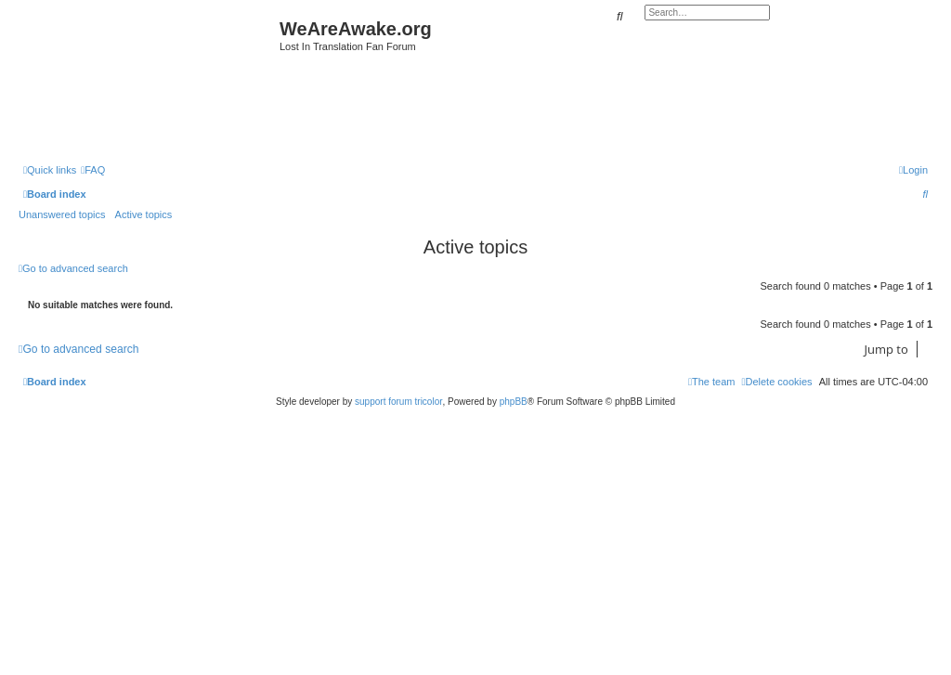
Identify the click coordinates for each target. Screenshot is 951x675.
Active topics (144, 214)
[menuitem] (93, 170)
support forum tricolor (398, 401)
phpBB (514, 401)
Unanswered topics (62, 214)
